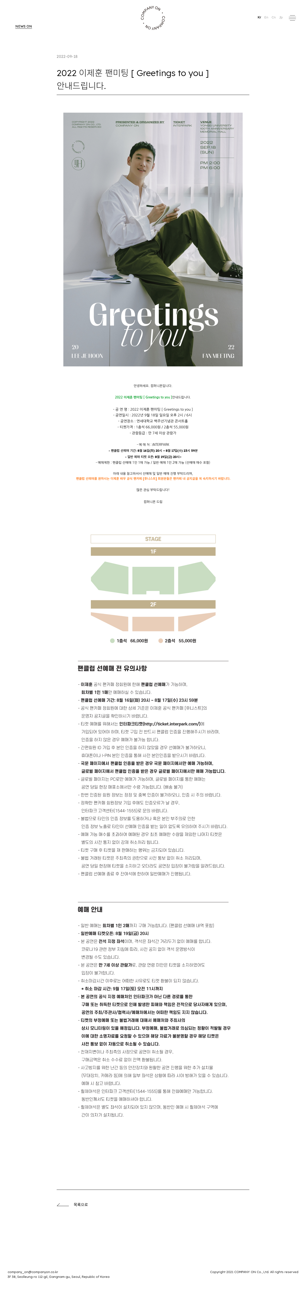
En (266, 17)
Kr (259, 17)
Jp (281, 17)
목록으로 (72, 1204)
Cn (274, 17)
